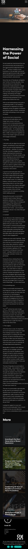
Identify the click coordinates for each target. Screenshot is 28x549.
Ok (8, 546)
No (12, 546)
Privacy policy (18, 546)
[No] (26, 544)
